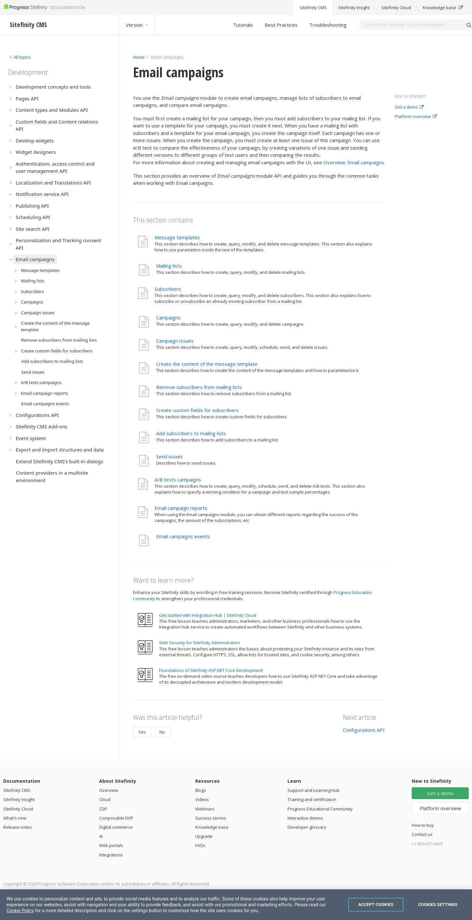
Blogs (200, 790)
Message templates (177, 237)
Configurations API (364, 730)
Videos (202, 799)
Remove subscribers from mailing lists (199, 387)
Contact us (422, 834)
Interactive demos (305, 818)
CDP (103, 809)
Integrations (111, 855)
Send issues (169, 456)
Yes (142, 732)
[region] (236, 904)
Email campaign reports (181, 508)
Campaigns (168, 317)
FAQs (200, 845)
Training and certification (312, 799)
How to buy (423, 825)
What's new (14, 818)
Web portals (111, 845)
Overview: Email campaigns (353, 162)
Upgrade (204, 836)
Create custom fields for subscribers (197, 410)
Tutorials (243, 25)
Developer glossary (307, 827)
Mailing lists (169, 265)
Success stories (210, 818)
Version (137, 25)
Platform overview (416, 116)
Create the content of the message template (207, 364)
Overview (108, 790)
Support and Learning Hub (314, 790)
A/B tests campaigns (178, 479)
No (162, 732)
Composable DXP (116, 818)
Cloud (105, 799)
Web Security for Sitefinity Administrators (199, 642)
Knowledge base (212, 827)
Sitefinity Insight (19, 799)
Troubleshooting (328, 25)
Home (139, 57)
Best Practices (281, 25)
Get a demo (409, 107)
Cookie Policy (20, 910)
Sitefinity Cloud (18, 809)
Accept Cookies (375, 904)
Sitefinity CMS (16, 790)
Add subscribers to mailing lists (191, 433)
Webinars (204, 809)
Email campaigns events (183, 536)
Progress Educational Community (320, 809)
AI (101, 836)
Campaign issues (175, 340)
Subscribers (168, 289)
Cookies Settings (438, 904)
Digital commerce (116, 827)
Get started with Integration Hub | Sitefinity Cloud (207, 615)
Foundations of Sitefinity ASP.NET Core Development (211, 670)
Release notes (17, 827)
